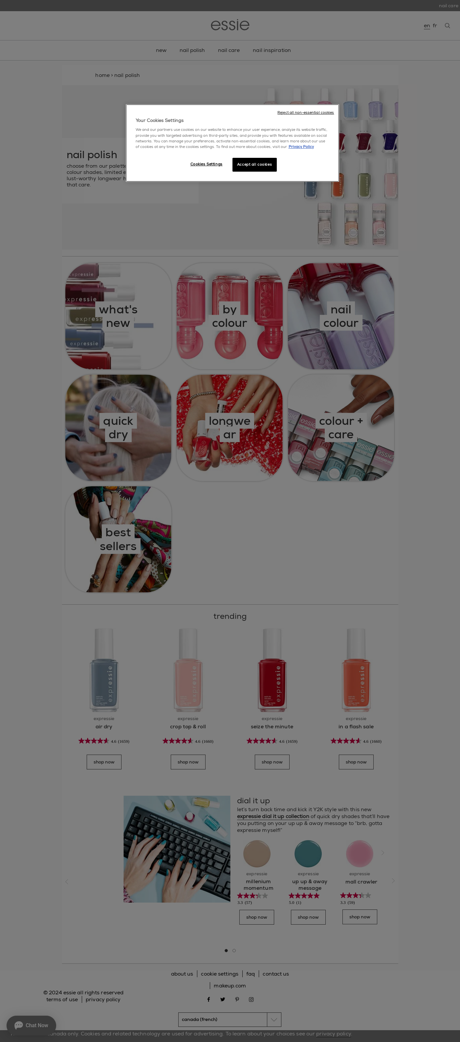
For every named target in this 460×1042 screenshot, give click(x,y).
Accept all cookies (254, 164)
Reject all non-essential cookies (305, 112)
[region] (232, 143)
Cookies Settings (206, 164)
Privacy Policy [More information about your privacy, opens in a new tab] (301, 146)
